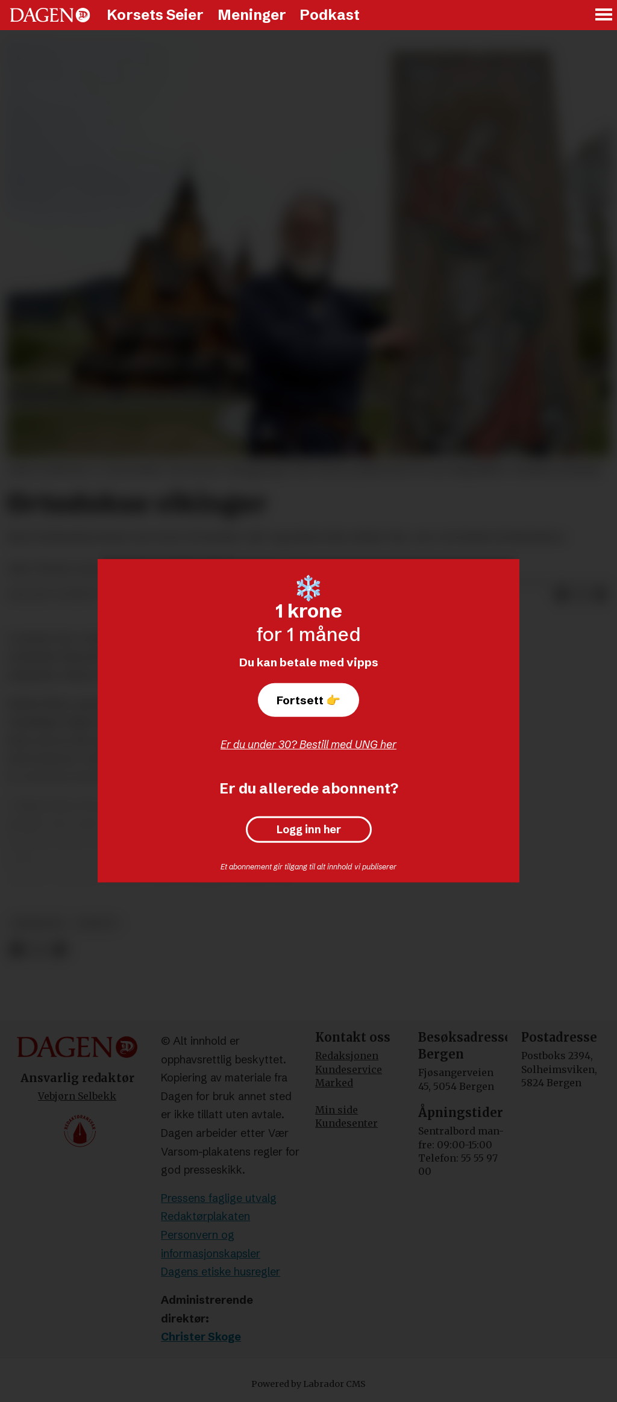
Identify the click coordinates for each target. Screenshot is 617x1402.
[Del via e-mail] (600, 595)
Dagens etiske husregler (220, 1271)
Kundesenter (346, 1123)
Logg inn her (309, 829)
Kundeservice (348, 1069)
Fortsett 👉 (308, 700)
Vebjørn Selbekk (77, 1096)
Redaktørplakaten (205, 1216)
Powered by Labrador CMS (308, 1384)
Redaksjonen (346, 1056)
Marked (334, 1083)
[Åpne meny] (604, 15)
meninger (38, 923)
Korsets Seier (155, 14)
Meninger (252, 14)
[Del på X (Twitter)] (581, 595)
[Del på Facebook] (562, 595)
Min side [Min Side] (336, 1110)
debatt (97, 923)
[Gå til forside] (50, 15)
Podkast (329, 14)
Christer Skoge (201, 1337)
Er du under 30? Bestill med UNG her (308, 744)
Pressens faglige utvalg (219, 1198)
